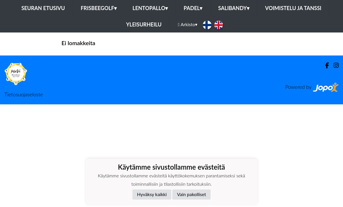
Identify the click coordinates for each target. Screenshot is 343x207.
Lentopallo (150, 8)
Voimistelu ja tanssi (293, 8)
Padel (193, 8)
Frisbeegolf (99, 8)
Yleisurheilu (143, 24)
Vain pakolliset (191, 194)
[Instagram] (334, 65)
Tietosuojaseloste (23, 94)
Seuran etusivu (43, 8)
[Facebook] (325, 65)
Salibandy (233, 8)
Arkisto (187, 24)
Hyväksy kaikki (152, 194)
